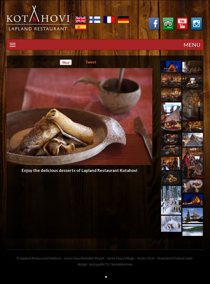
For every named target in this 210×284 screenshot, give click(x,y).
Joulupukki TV (99, 264)
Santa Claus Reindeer (79, 258)
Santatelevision (122, 264)
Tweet (90, 62)
